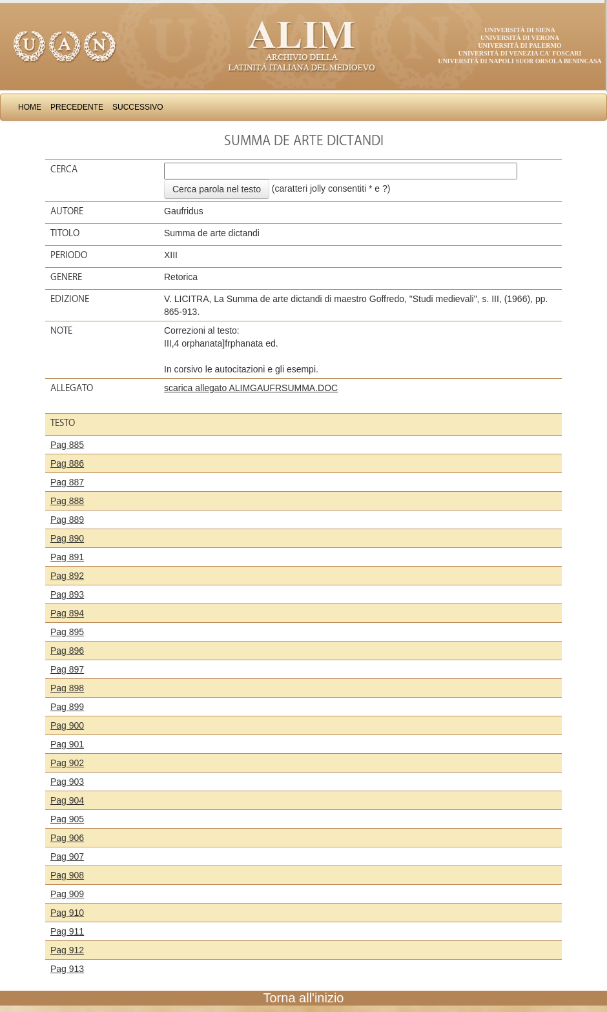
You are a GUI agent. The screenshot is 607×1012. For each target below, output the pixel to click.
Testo (62, 422)
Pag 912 (67, 950)
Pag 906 (67, 838)
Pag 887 (67, 482)
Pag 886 (67, 463)
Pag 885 (67, 445)
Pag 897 (67, 669)
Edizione (69, 298)
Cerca (63, 169)
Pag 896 (67, 650)
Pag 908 (67, 875)
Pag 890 (67, 538)
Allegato (71, 387)
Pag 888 (67, 501)
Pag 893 (67, 594)
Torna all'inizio (303, 998)
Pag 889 (67, 519)
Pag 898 (67, 688)
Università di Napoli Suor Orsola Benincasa (520, 61)
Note (61, 330)
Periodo (68, 254)
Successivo (137, 107)
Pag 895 (67, 632)
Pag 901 (67, 744)
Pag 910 (67, 912)
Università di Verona (519, 37)
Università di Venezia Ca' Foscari (520, 53)
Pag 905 (67, 819)
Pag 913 (67, 969)
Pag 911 (67, 931)
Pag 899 (67, 707)
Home (29, 107)
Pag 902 (67, 763)
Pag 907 (67, 856)
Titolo (64, 233)
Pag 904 (67, 800)
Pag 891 (67, 557)
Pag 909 (67, 894)
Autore (66, 211)
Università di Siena (519, 30)
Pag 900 (67, 725)
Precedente (76, 107)
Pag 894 (67, 613)
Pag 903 (67, 781)
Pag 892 (67, 576)
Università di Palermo (519, 45)
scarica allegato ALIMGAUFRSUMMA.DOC (251, 388)
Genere (66, 276)
